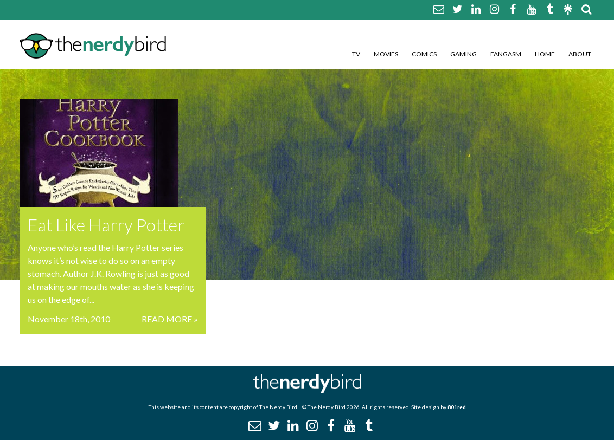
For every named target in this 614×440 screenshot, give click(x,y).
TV (356, 54)
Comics (424, 54)
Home (545, 54)
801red (456, 407)
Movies (386, 54)
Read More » (170, 319)
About (579, 54)
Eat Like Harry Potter (106, 224)
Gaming (463, 54)
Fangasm (505, 54)
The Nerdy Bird (278, 407)
